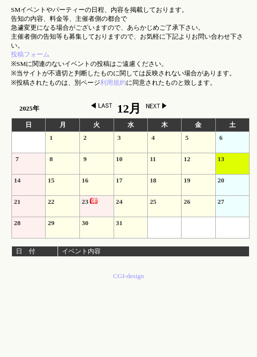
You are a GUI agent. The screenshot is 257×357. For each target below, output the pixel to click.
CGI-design (128, 276)
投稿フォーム (30, 54)
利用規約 (113, 82)
